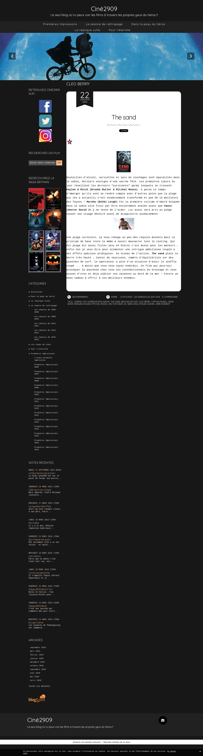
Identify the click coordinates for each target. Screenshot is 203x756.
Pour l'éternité (119, 30)
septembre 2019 (38, 658)
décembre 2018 (37, 673)
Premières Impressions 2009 (46, 391)
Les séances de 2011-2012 (45, 326)
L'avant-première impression (43, 362)
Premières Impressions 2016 (46, 442)
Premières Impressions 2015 (46, 435)
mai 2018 (34, 688)
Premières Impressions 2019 (46, 457)
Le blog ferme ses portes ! (43, 481)
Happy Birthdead (38, 615)
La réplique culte (87, 30)
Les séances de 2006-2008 (45, 312)
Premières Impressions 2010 (46, 399)
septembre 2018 (38, 680)
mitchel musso (101, 303)
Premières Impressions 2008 (46, 384)
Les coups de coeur (41, 347)
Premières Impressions (60, 24)
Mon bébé (34, 532)
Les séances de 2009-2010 (45, 319)
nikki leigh (136, 303)
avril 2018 (35, 692)
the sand (117, 301)
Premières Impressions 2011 (46, 406)
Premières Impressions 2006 (46, 370)
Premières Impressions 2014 (46, 428)
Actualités (36, 292)
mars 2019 (35, 661)
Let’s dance (35, 565)
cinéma (78, 301)
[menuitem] (60, 24)
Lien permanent (78, 297)
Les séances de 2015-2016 (45, 341)
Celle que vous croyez (41, 498)
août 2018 (35, 684)
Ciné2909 (104, 8)
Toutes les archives (39, 698)
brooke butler (131, 301)
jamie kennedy (167, 303)
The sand (124, 116)
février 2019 (37, 665)
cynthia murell (162, 301)
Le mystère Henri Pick (41, 515)
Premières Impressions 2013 (46, 420)
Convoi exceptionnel (40, 582)
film (85, 301)
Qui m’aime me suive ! (40, 548)
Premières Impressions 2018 (46, 449)
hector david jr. (120, 303)
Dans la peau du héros (148, 24)
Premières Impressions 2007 (46, 377)
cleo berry (147, 301)
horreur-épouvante (99, 301)
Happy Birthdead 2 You (41, 599)
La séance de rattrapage (104, 24)
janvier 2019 (37, 669)
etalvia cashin (150, 303)
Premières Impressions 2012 (46, 413)
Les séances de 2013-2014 (45, 333)
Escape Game (36, 632)
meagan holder (83, 303)
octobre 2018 (37, 677)
